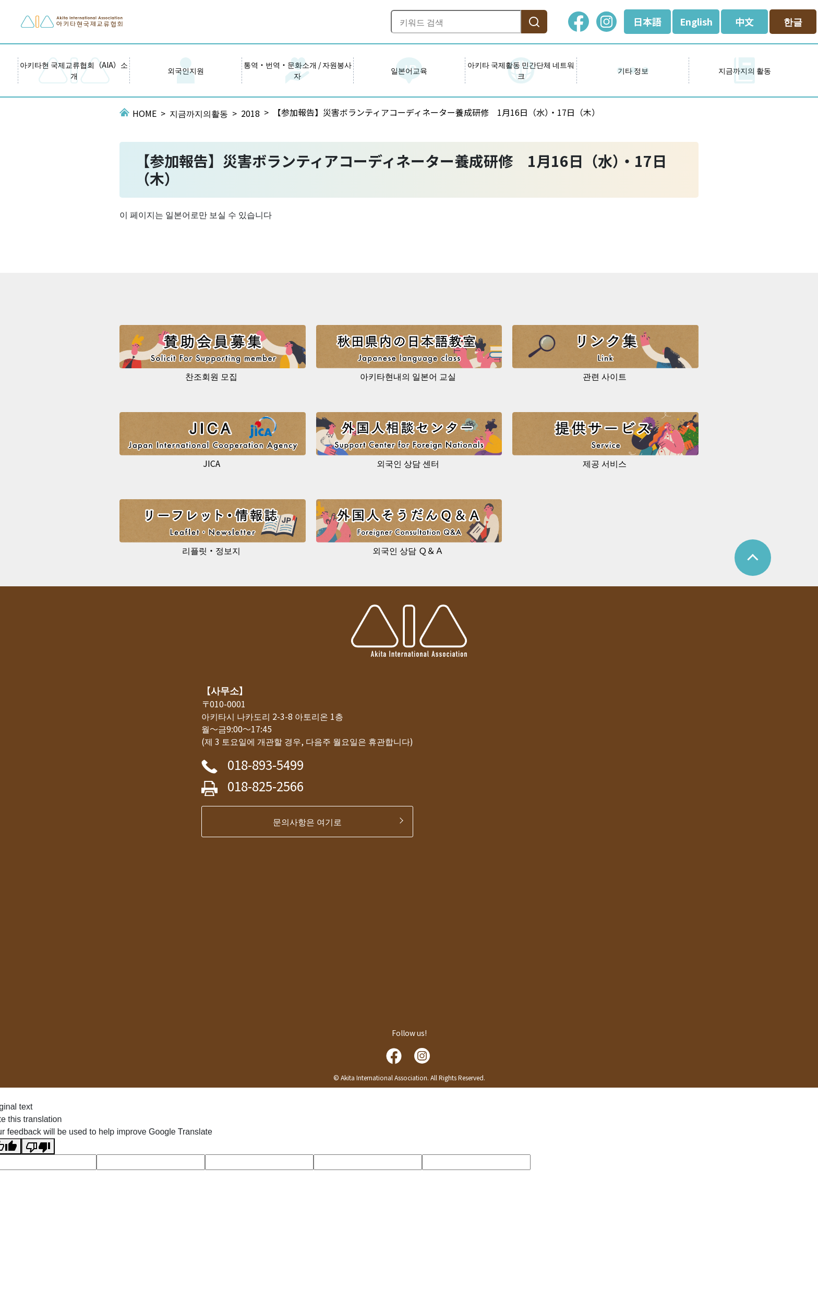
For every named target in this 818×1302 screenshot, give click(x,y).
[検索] (534, 21)
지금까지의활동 (199, 113)
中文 (744, 21)
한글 (793, 21)
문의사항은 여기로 (311, 821)
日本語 (647, 21)
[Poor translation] (38, 1146)
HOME (145, 113)
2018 (250, 113)
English (696, 21)
